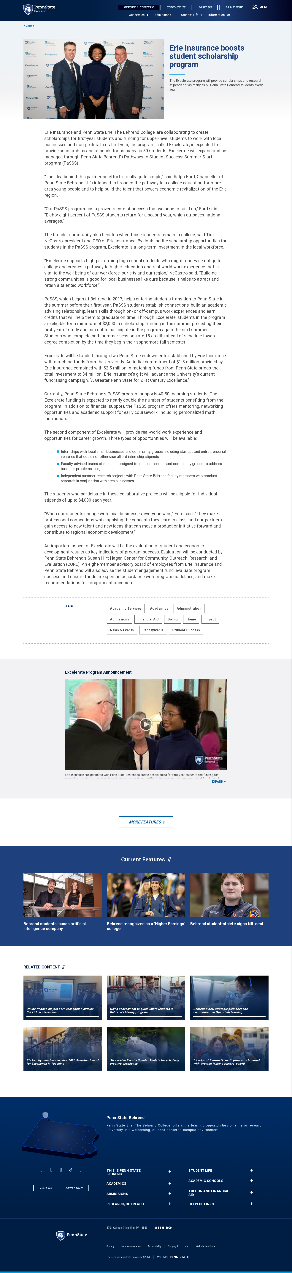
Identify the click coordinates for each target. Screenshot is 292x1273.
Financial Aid (148, 619)
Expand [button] (217, 781)
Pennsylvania (153, 630)
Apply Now (233, 7)
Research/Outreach (125, 1204)
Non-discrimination (131, 1246)
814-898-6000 (163, 1228)
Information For (219, 15)
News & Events (122, 630)
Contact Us (175, 7)
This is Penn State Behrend (124, 1172)
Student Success (186, 630)
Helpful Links (201, 1204)
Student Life (190, 15)
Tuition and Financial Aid (208, 1193)
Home (27, 25)
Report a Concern (138, 7)
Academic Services (126, 608)
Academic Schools (205, 1181)
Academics (137, 15)
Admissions (163, 15)
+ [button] (169, 1172)
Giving (172, 619)
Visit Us (205, 7)
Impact (210, 619)
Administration (189, 608)
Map (187, 1246)
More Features (145, 822)
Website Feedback (205, 1246)
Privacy (110, 1246)
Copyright (173, 1246)
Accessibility (154, 1246)
